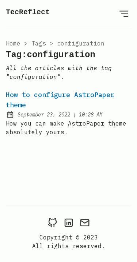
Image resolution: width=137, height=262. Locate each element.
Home (13, 43)
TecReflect (28, 12)
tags (38, 43)
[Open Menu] (124, 13)
